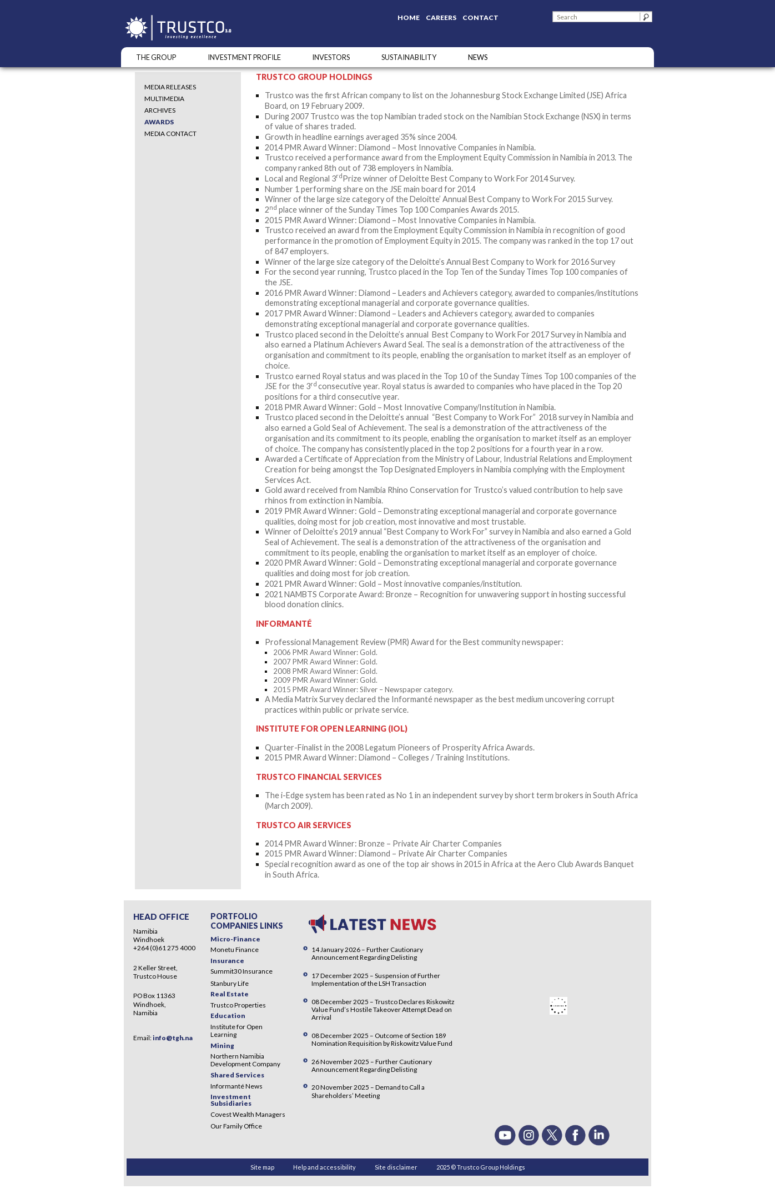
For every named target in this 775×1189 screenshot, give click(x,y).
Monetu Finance (234, 949)
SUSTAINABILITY (408, 57)
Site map (262, 1167)
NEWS (477, 57)
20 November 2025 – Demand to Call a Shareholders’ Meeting (368, 1091)
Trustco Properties (238, 1005)
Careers (441, 17)
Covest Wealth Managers (247, 1114)
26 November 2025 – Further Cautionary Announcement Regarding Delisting (371, 1065)
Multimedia (164, 98)
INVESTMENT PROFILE (244, 57)
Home (408, 17)
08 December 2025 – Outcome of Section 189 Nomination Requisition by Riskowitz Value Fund (381, 1039)
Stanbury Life (229, 983)
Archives (159, 110)
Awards (159, 122)
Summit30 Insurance (241, 971)
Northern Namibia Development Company (245, 1060)
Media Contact (170, 133)
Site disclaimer (396, 1167)
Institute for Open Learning (236, 1030)
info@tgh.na (173, 1038)
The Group (156, 57)
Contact (480, 17)
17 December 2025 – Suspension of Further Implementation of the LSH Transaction (375, 979)
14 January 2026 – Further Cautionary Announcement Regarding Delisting (367, 953)
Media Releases (170, 87)
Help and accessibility (324, 1167)
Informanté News (236, 1086)
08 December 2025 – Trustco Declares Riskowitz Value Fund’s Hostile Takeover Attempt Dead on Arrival (382, 1009)
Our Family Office (236, 1126)
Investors (331, 57)
